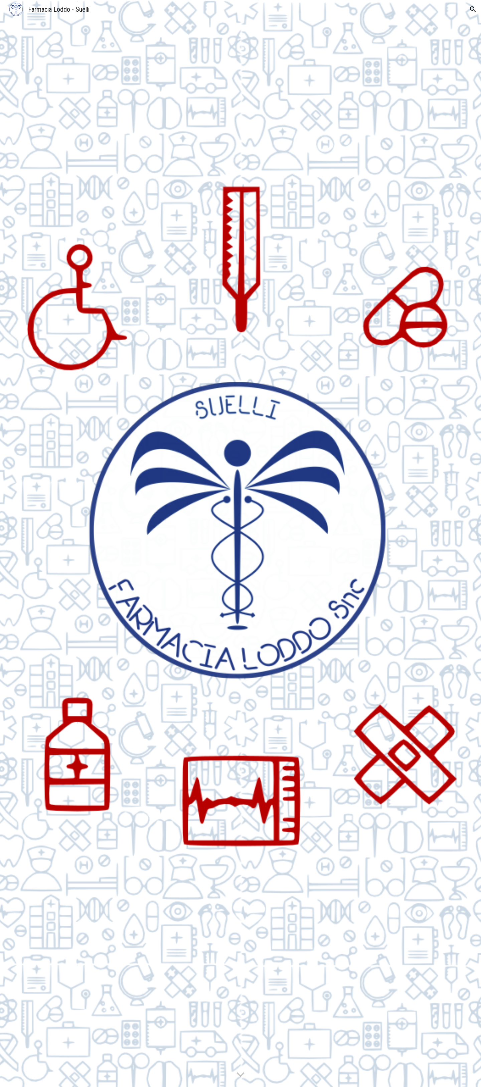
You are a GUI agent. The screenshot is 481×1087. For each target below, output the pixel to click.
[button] (473, 9)
